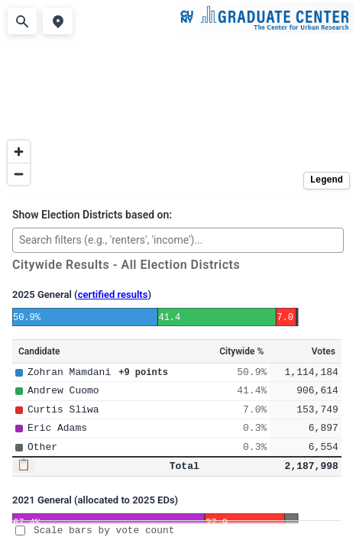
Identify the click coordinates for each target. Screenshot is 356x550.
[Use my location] (57, 21)
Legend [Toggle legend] (326, 180)
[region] (178, 96)
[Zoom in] (19, 152)
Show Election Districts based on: (92, 215)
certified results (113, 294)
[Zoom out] (19, 174)
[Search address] (22, 21)
